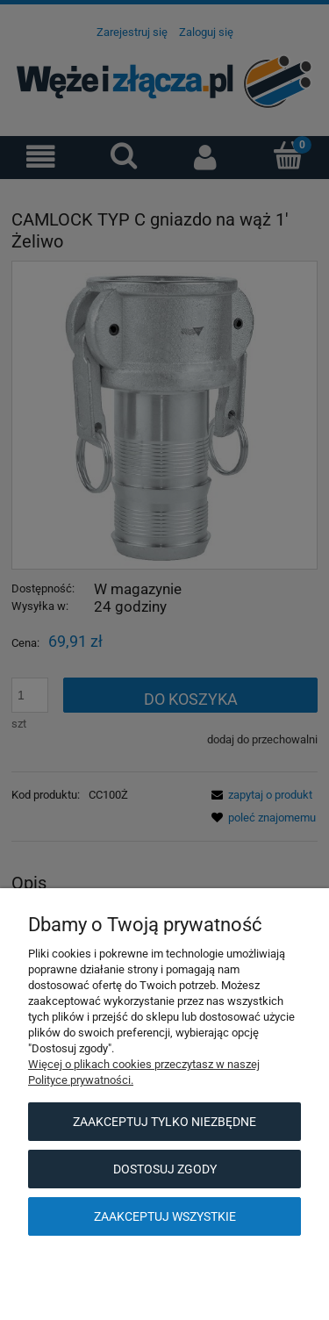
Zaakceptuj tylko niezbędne (164, 1122)
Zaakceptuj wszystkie (165, 1216)
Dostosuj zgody (165, 1169)
